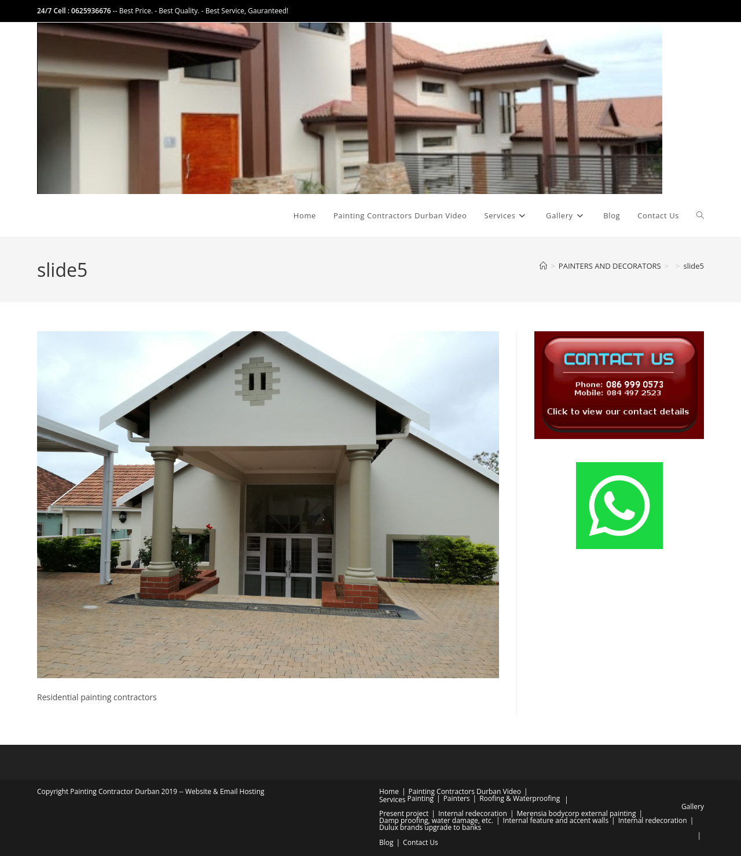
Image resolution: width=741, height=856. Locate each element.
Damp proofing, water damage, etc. (436, 820)
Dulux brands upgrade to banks (430, 827)
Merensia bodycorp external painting (576, 813)
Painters (456, 798)
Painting (421, 798)
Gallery (692, 806)
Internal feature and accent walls (556, 820)
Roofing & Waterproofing (519, 798)
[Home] (543, 266)
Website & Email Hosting (225, 791)
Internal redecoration (472, 813)
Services (392, 799)
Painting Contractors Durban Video (465, 791)
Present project (403, 813)
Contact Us (420, 842)
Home (389, 791)
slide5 (694, 266)
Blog (386, 842)
